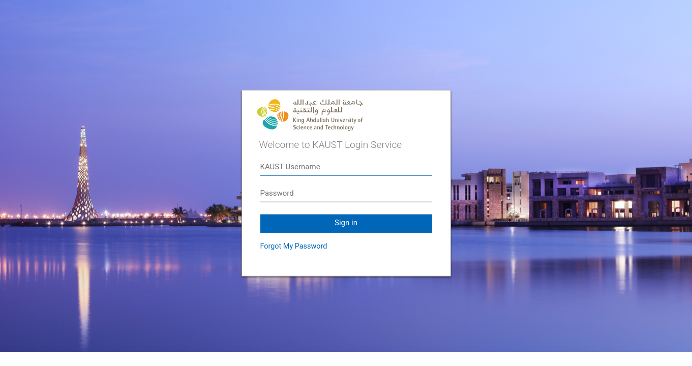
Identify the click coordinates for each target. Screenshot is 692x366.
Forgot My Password (293, 246)
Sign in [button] (346, 222)
